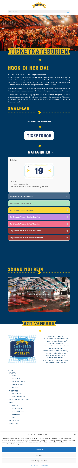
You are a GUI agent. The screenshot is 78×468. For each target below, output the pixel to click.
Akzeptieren (39, 450)
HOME (14, 375)
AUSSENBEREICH (17, 408)
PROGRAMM (16, 378)
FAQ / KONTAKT (14, 421)
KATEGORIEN (16, 393)
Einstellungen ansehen (39, 461)
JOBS (13, 417)
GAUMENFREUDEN (18, 382)
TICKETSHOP (13, 424)
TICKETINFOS (13, 391)
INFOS (11, 403)
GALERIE (15, 388)
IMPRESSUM (44, 465)
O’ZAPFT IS (12, 373)
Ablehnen (39, 455)
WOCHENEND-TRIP (18, 396)
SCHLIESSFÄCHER (18, 411)
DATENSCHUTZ (35, 465)
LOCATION (15, 405)
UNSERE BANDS (17, 385)
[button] (75, 434)
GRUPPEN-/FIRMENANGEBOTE (19, 400)
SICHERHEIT (16, 414)
